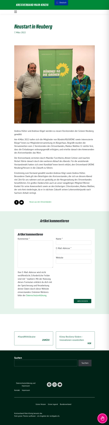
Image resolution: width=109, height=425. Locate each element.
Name (59, 238)
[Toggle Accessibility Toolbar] (102, 418)
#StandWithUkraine (34, 338)
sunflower (32, 416)
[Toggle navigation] (15, 12)
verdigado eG (54, 416)
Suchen (18, 357)
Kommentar (24, 238)
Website (59, 257)
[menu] (61, 2)
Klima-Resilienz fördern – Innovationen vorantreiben (75, 340)
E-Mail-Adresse (63, 248)
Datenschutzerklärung (36, 295)
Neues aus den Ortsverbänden (40, 202)
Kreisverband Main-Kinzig (32, 5)
